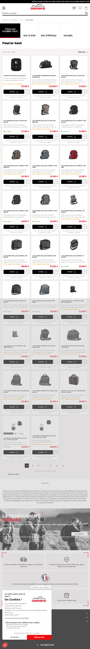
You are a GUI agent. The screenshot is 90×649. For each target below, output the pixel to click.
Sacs (21, 20)
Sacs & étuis (14, 20)
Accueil (4, 20)
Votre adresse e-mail (9, 534)
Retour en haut (13, 474)
